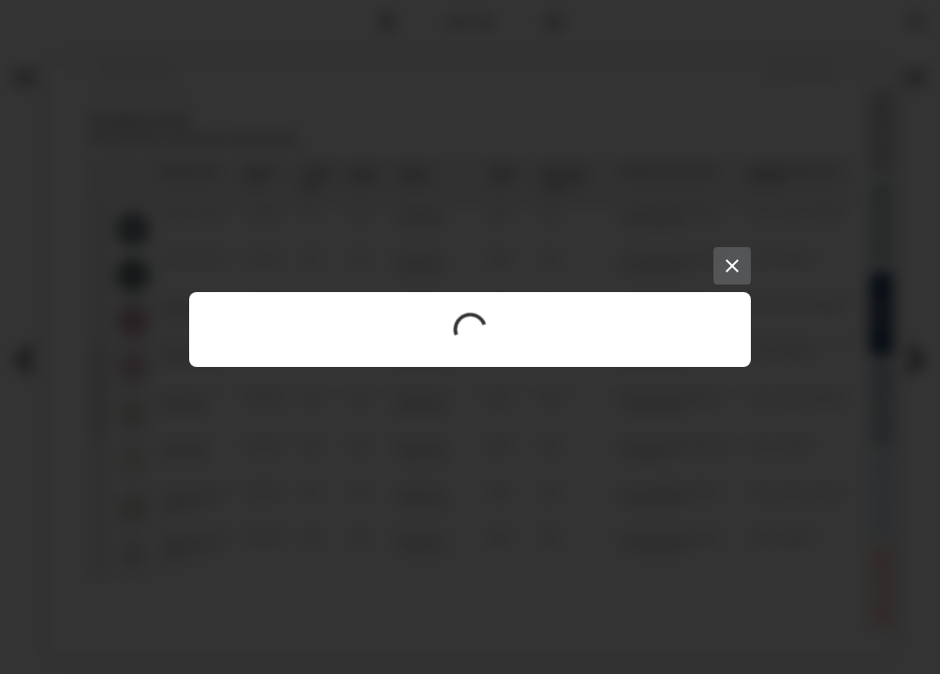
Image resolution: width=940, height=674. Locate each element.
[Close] (732, 266)
